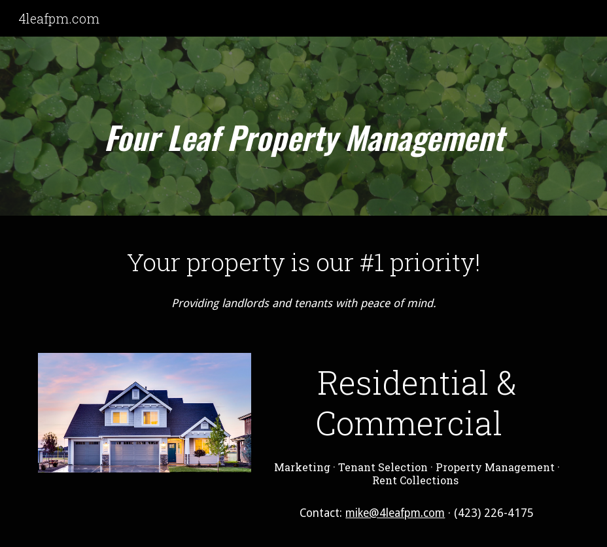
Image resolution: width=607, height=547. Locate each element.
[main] (303, 129)
